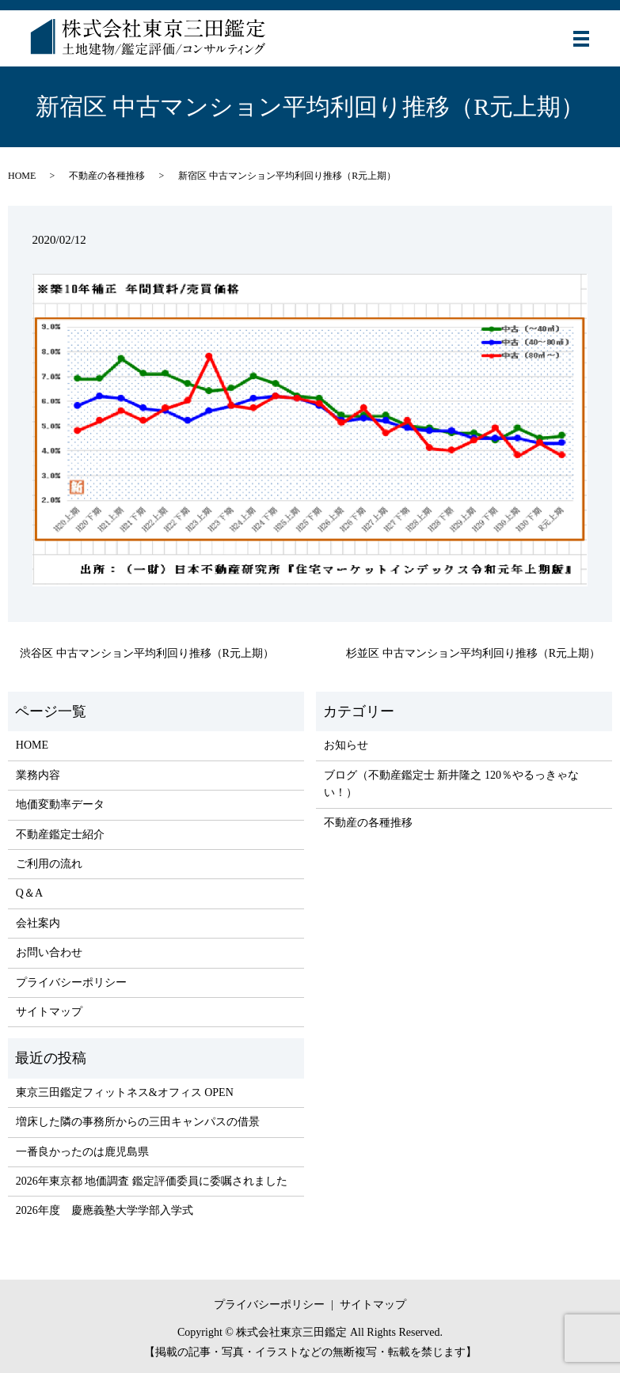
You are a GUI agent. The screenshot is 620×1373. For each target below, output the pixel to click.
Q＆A (29, 893)
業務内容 (38, 775)
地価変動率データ (60, 804)
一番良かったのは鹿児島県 (82, 1152)
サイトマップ (49, 1012)
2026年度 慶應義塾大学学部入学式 (104, 1210)
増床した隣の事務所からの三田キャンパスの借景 (138, 1122)
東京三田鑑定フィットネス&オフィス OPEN (125, 1092)
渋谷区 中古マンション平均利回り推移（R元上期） (147, 653)
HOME (22, 175)
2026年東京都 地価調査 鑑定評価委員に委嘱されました (151, 1181)
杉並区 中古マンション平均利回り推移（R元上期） (473, 653)
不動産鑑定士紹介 (60, 834)
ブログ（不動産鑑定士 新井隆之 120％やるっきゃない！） (451, 783)
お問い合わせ (49, 952)
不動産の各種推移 (107, 175)
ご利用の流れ (49, 864)
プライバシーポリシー (71, 982)
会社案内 (38, 923)
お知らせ (346, 745)
